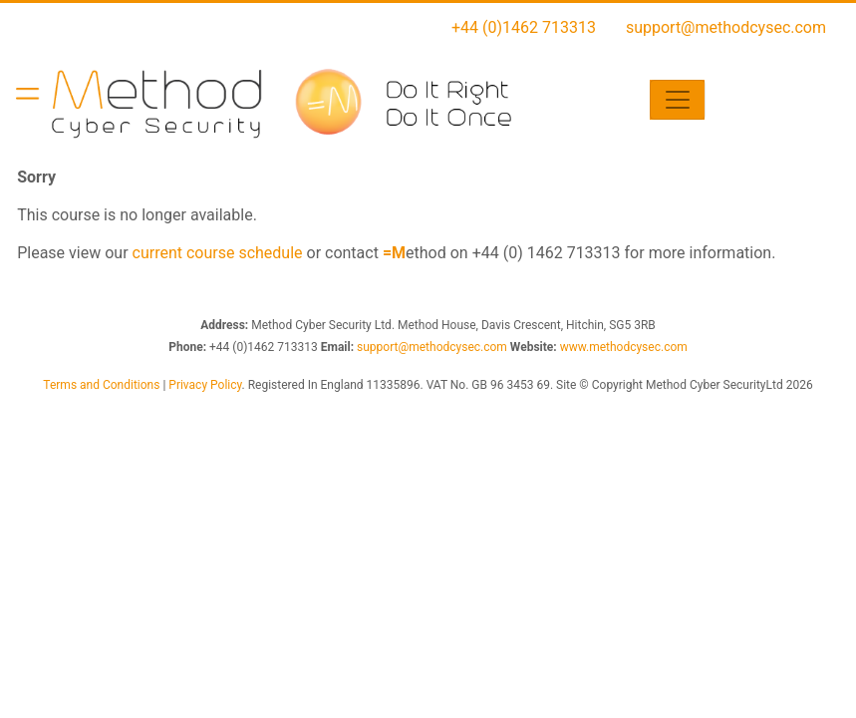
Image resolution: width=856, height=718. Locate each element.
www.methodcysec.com (624, 347)
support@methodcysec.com (726, 27)
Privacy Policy (204, 385)
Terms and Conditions (101, 385)
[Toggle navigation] (678, 100)
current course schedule (218, 252)
